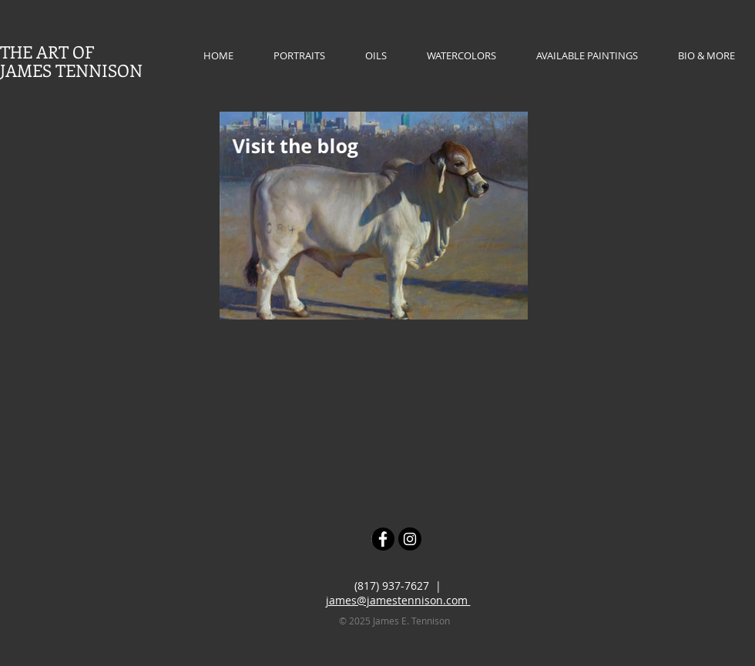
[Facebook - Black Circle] (382, 539)
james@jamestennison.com (398, 600)
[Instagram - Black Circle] (409, 539)
